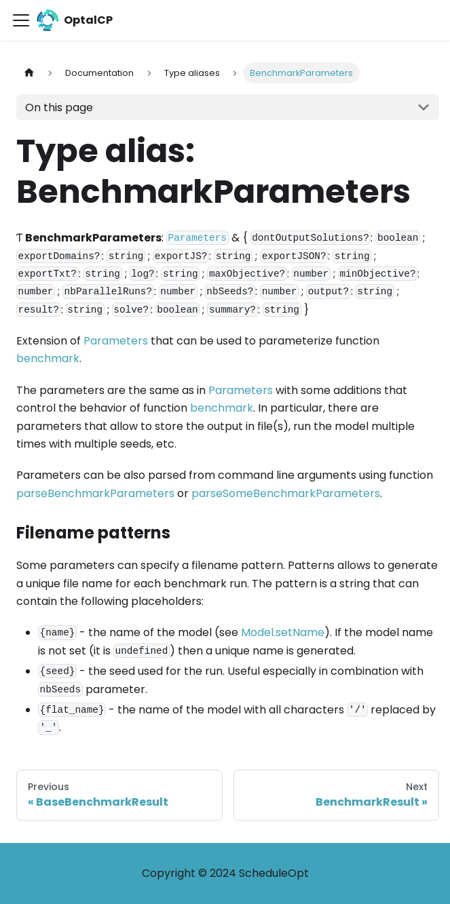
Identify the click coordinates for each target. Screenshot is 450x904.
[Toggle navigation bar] (21, 20)
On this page (59, 107)
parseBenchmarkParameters (95, 493)
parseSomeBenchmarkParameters (285, 493)
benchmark (47, 358)
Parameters (115, 341)
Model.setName (282, 632)
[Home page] (29, 72)
